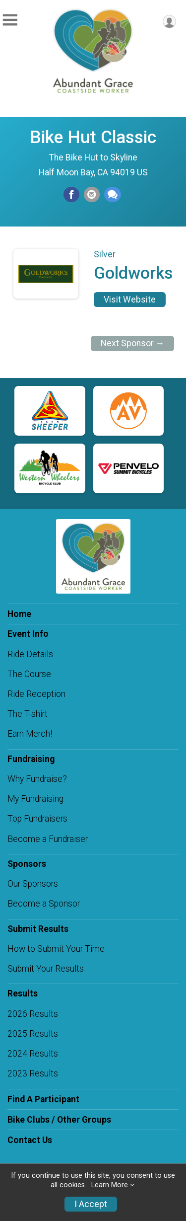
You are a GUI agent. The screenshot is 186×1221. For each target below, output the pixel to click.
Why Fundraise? (37, 779)
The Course (29, 674)
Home (19, 614)
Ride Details (30, 654)
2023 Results (32, 1073)
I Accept (90, 1204)
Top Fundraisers (37, 819)
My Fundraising (35, 799)
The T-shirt (27, 714)
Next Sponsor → (133, 343)
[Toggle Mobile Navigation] (10, 20)
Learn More (109, 1185)
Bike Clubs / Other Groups (59, 1120)
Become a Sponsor (43, 904)
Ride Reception (36, 694)
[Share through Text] (112, 195)
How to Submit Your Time (56, 949)
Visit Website (130, 300)
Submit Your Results (45, 969)
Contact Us (29, 1140)
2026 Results (32, 1014)
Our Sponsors (32, 884)
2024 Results (32, 1054)
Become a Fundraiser (47, 839)
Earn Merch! (29, 734)
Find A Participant (43, 1099)
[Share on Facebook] (71, 195)
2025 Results (32, 1034)
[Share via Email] (92, 195)
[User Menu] (169, 21)
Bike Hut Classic (93, 137)
